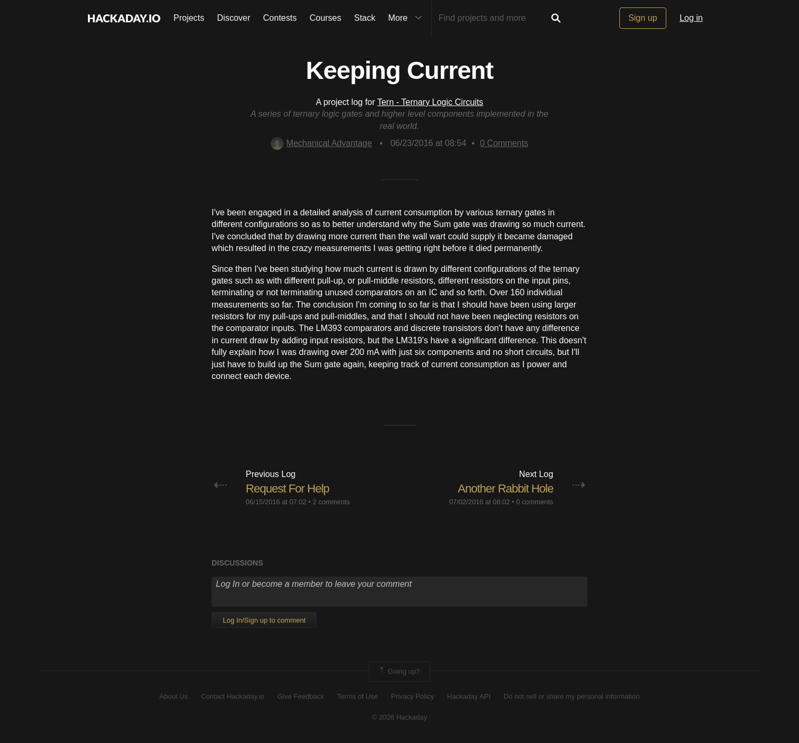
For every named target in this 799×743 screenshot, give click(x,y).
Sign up (642, 17)
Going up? (398, 671)
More (407, 18)
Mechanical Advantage (321, 143)
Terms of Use (357, 696)
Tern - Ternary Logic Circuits (430, 102)
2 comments (331, 502)
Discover (233, 17)
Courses (326, 17)
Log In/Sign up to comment (264, 620)
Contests (280, 17)
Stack (364, 17)
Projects (189, 17)
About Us (173, 696)
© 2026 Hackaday (399, 717)
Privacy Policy (412, 696)
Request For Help (287, 488)
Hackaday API (469, 696)
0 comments (534, 502)
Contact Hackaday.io (232, 696)
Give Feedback (300, 696)
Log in (691, 17)
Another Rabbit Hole (505, 488)
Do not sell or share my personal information (572, 696)
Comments (504, 143)
